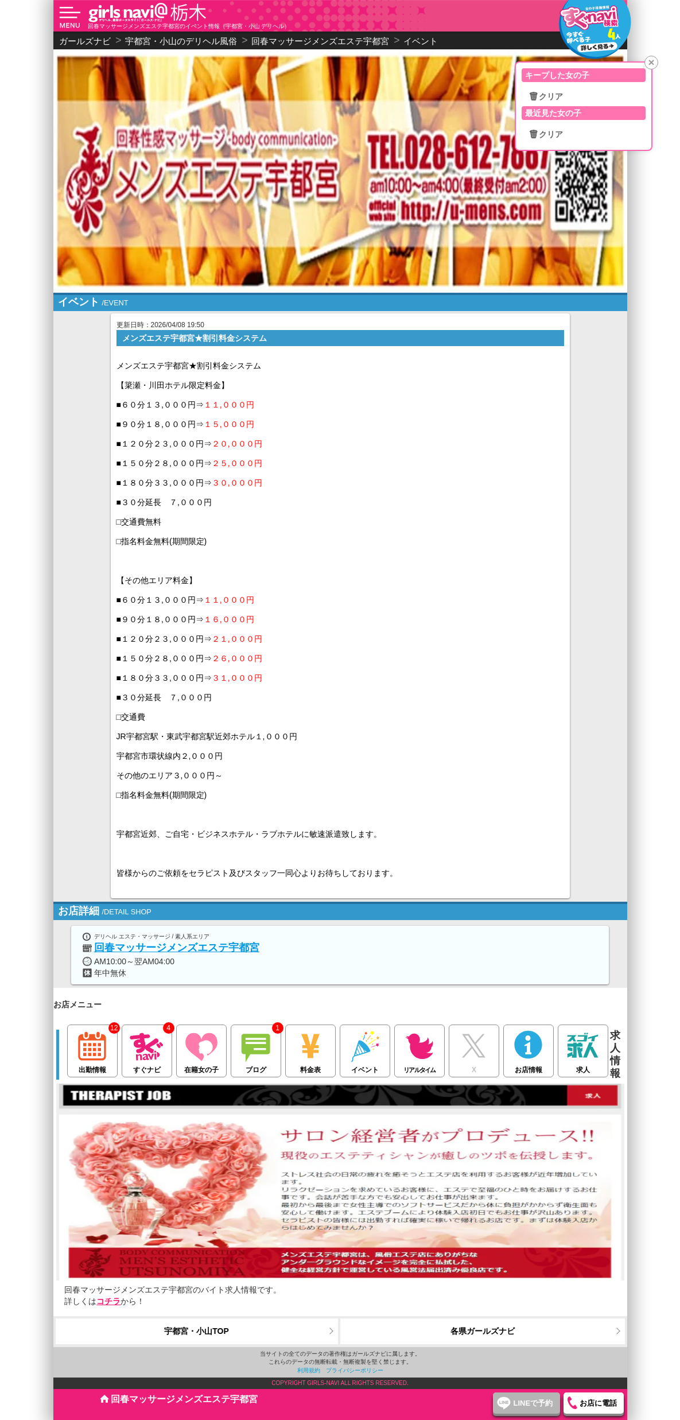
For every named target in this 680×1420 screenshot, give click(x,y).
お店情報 (528, 1049)
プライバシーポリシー (354, 1370)
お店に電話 (598, 1403)
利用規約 (308, 1370)
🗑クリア (546, 96)
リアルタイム (419, 1049)
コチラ (108, 1301)
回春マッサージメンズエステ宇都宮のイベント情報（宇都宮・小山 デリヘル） (189, 26)
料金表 (310, 1049)
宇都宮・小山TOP (196, 1331)
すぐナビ (146, 1049)
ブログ (255, 1049)
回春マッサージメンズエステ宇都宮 (176, 947)
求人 (582, 1049)
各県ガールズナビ (482, 1331)
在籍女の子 (201, 1049)
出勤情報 (92, 1049)
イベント (364, 1049)
